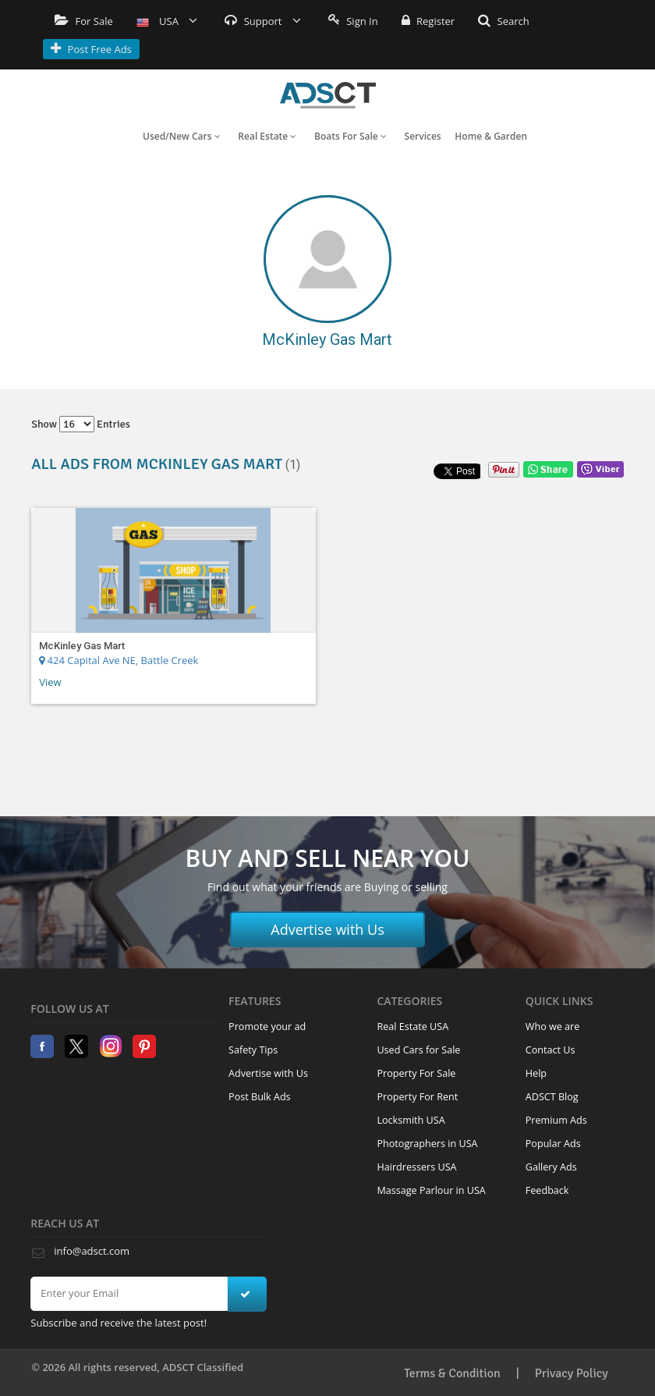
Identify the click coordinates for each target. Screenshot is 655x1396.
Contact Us (550, 1050)
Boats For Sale (350, 136)
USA (167, 21)
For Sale (84, 21)
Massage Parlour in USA (431, 1190)
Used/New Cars (182, 136)
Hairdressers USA (416, 1167)
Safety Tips (253, 1050)
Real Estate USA (412, 1026)
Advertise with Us (327, 929)
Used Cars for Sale (418, 1050)
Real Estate (267, 136)
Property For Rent (417, 1096)
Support (263, 21)
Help (536, 1073)
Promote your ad (267, 1026)
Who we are (553, 1026)
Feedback (547, 1190)
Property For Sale (416, 1073)
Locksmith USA (410, 1120)
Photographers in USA (427, 1143)
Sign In (353, 21)
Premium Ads (556, 1120)
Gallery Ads (551, 1167)
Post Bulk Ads (259, 1096)
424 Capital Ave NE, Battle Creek (118, 660)
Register (428, 21)
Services (423, 136)
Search (503, 21)
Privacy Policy (571, 1373)
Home (328, 95)
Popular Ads (553, 1143)
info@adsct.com (91, 1251)
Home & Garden (491, 136)
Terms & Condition (452, 1373)
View (50, 682)
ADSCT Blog (552, 1096)
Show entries (80, 424)
